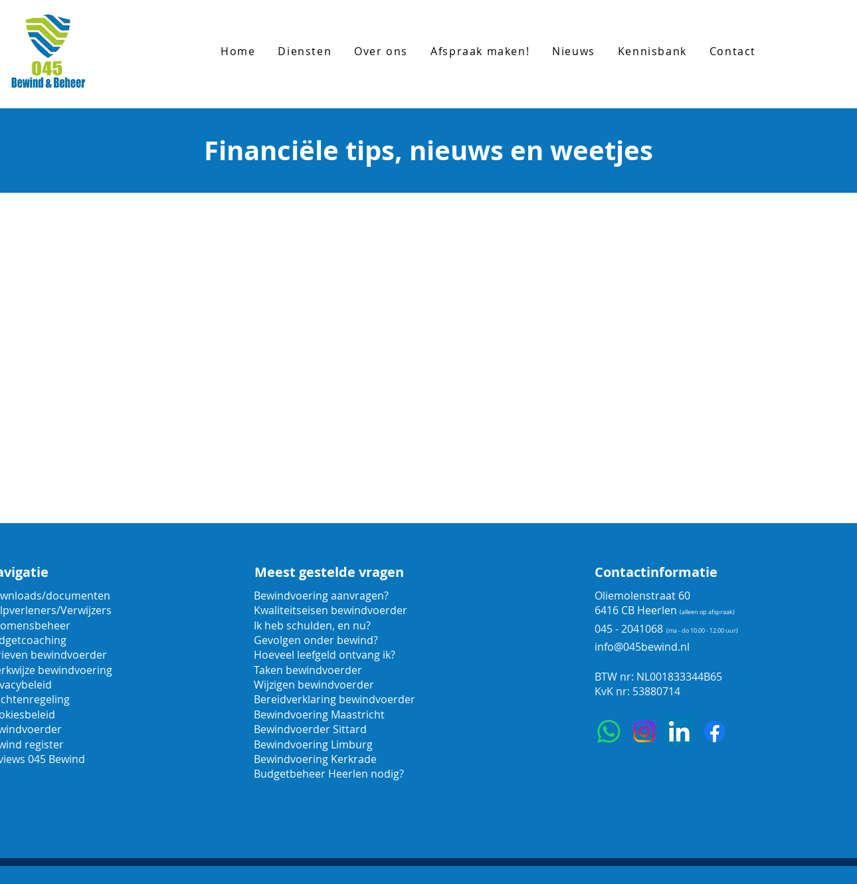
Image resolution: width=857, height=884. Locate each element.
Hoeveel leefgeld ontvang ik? (324, 654)
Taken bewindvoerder (308, 670)
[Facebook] (714, 731)
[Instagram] (644, 731)
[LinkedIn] (679, 731)
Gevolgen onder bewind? (317, 640)
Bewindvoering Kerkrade (315, 759)
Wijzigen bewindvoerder (314, 684)
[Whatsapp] (609, 731)
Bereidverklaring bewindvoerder (334, 699)
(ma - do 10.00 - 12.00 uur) (702, 631)
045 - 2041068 (629, 628)
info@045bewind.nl (642, 646)
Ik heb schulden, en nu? (312, 625)
